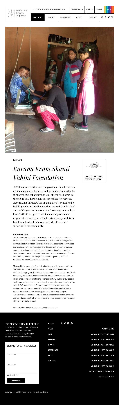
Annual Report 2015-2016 (102, 366)
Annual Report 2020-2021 (102, 340)
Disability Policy (106, 377)
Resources (65, 17)
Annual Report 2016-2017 (102, 361)
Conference (77, 10)
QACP (109, 10)
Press (99, 10)
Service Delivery (93, 179)
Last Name (11, 365)
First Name (11, 355)
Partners (37, 17)
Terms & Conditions (40, 392)
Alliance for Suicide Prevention (48, 10)
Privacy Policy (26, 392)
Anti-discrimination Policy (101, 371)
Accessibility (108, 329)
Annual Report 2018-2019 (102, 350)
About (79, 17)
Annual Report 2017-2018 (102, 356)
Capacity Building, (94, 176)
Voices (89, 10)
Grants (51, 17)
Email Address (12, 375)
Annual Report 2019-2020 (102, 345)
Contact (93, 17)
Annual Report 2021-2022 (102, 334)
